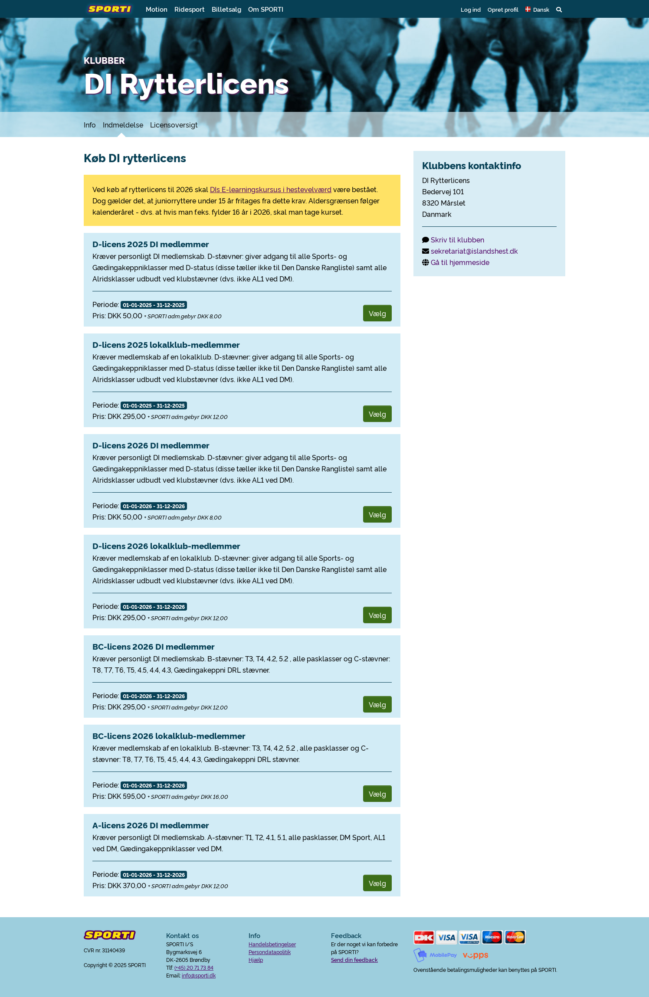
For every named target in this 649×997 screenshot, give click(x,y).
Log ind (471, 9)
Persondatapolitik (270, 951)
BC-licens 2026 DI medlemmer (153, 646)
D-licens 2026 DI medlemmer (151, 445)
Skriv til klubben (457, 239)
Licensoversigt (174, 124)
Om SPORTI (265, 8)
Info (90, 124)
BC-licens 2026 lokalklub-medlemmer (169, 735)
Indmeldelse (123, 124)
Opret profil (503, 9)
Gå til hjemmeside (460, 262)
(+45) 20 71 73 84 (193, 967)
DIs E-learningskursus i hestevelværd (270, 189)
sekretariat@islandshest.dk (474, 250)
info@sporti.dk (199, 975)
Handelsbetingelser (272, 944)
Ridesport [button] (189, 8)
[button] (537, 9)
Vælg (377, 313)
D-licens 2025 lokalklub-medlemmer (166, 344)
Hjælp (256, 959)
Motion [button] (156, 8)
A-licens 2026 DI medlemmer (150, 824)
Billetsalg (226, 8)
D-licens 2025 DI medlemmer (150, 243)
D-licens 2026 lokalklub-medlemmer (166, 545)
